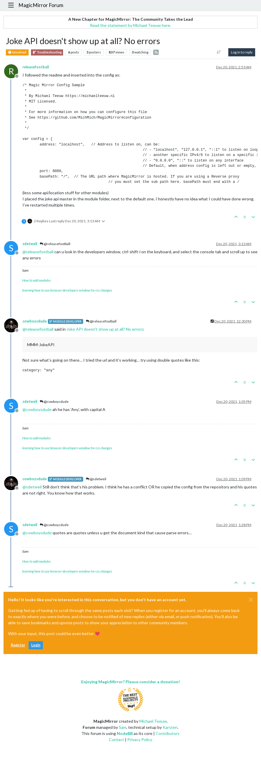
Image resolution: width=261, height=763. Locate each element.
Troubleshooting (47, 52)
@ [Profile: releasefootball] (37, 251)
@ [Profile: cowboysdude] (37, 409)
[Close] (250, 600)
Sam (122, 727)
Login (35, 645)
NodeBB (125, 733)
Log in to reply (242, 52)
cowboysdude (34, 321)
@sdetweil (96, 479)
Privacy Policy (139, 739)
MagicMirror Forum (40, 5)
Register (18, 645)
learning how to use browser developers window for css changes (67, 290)
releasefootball (35, 67)
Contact (116, 739)
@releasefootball (55, 244)
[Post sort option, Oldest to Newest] (219, 52)
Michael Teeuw (153, 721)
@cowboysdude (54, 401)
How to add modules (36, 280)
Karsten (170, 727)
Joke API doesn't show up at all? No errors (105, 329)
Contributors (168, 733)
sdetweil (29, 244)
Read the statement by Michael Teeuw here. (130, 25)
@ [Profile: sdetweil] (32, 486)
